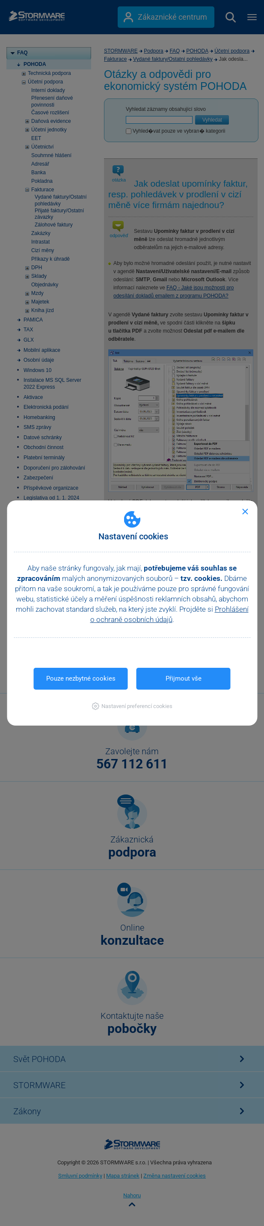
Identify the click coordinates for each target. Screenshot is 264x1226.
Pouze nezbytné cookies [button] (81, 678)
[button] (132, 706)
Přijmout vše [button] (184, 678)
